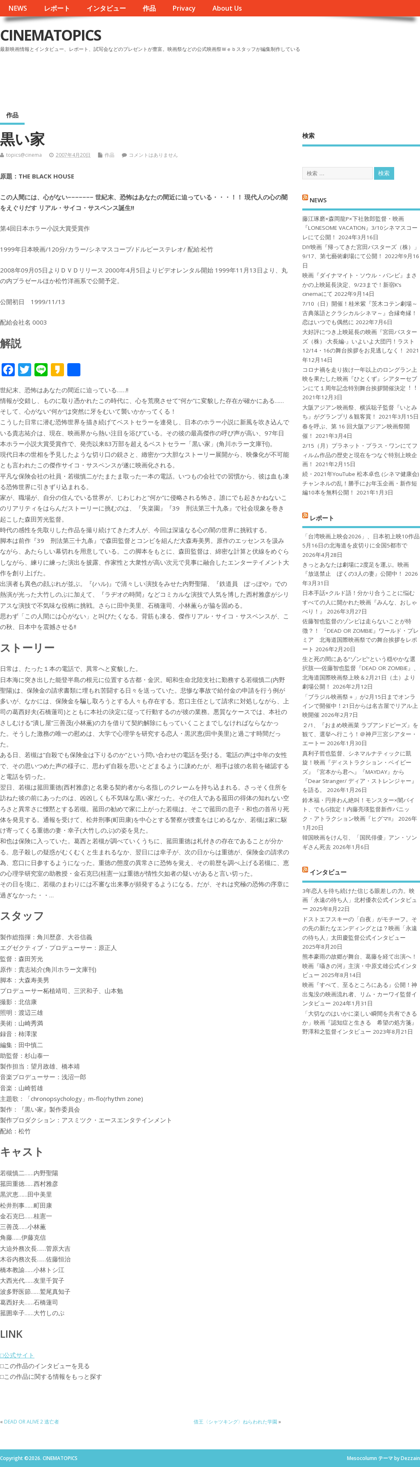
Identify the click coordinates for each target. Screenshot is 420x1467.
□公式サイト (17, 1355)
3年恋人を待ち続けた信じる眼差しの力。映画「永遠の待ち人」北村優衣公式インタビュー (359, 900)
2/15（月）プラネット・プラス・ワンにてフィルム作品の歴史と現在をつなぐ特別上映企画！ (360, 455)
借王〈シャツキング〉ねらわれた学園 (235, 1421)
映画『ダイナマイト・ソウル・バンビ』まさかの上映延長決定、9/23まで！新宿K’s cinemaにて (359, 285)
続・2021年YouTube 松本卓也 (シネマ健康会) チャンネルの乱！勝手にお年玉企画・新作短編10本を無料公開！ (360, 483)
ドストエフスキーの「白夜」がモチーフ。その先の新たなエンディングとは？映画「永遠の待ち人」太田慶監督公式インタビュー (359, 928)
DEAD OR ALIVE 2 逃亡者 (31, 1421)
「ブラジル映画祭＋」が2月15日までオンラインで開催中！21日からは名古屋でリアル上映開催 (360, 706)
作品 (149, 8)
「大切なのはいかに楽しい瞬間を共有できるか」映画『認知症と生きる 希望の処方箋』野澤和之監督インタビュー (359, 1023)
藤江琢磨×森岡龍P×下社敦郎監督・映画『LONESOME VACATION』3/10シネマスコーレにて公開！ (360, 228)
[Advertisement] (263, 77)
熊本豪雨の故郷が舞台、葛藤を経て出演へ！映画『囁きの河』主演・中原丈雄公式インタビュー (359, 966)
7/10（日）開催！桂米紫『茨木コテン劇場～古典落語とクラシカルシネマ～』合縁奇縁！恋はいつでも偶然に (360, 313)
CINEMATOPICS (50, 35)
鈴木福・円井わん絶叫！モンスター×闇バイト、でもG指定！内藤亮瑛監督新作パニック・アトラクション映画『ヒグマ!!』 (358, 809)
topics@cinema (24, 154)
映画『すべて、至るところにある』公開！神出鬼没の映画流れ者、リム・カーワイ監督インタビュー (359, 994)
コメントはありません (153, 154)
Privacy (184, 8)
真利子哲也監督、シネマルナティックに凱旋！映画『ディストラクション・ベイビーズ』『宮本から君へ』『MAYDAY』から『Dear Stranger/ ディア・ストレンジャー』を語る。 (359, 772)
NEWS (17, 8)
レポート (57, 8)
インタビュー (106, 8)
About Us (227, 8)
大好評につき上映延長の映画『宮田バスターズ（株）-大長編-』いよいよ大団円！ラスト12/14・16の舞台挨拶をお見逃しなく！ (359, 341)
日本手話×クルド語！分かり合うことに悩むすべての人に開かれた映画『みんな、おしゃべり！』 (359, 602)
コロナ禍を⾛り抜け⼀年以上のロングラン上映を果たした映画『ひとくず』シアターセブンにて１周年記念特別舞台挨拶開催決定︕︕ (359, 379)
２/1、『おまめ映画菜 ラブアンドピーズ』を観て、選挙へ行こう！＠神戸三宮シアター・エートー (360, 734)
